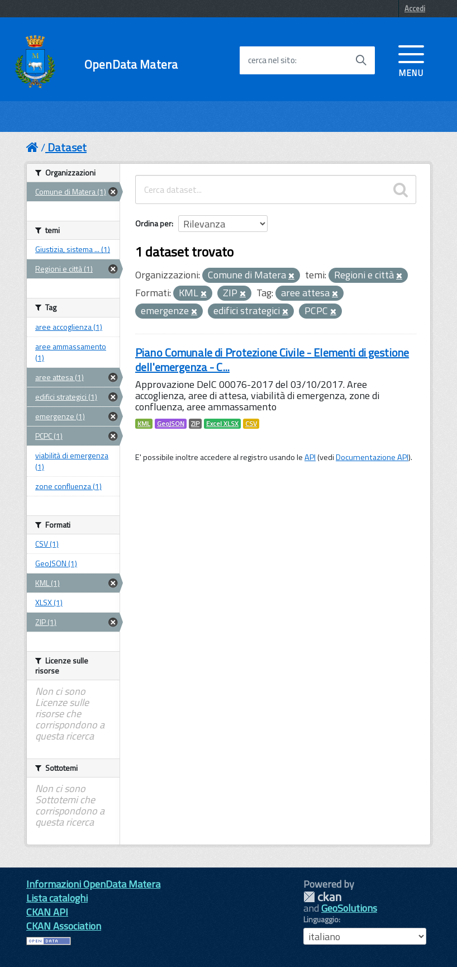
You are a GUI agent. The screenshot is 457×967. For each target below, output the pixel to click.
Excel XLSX (222, 424)
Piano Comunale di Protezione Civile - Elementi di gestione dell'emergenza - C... (272, 360)
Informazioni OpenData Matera (93, 884)
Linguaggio (321, 919)
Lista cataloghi (57, 898)
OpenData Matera (131, 64)
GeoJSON (170, 424)
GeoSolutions (349, 908)
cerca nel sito (271, 60)
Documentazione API (372, 457)
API (310, 457)
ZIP (195, 424)
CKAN (322, 897)
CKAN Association (63, 925)
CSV (251, 424)
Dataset (67, 147)
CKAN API (47, 911)
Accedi (414, 8)
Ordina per (153, 223)
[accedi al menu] (411, 59)
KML (143, 424)
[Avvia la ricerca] (361, 60)
